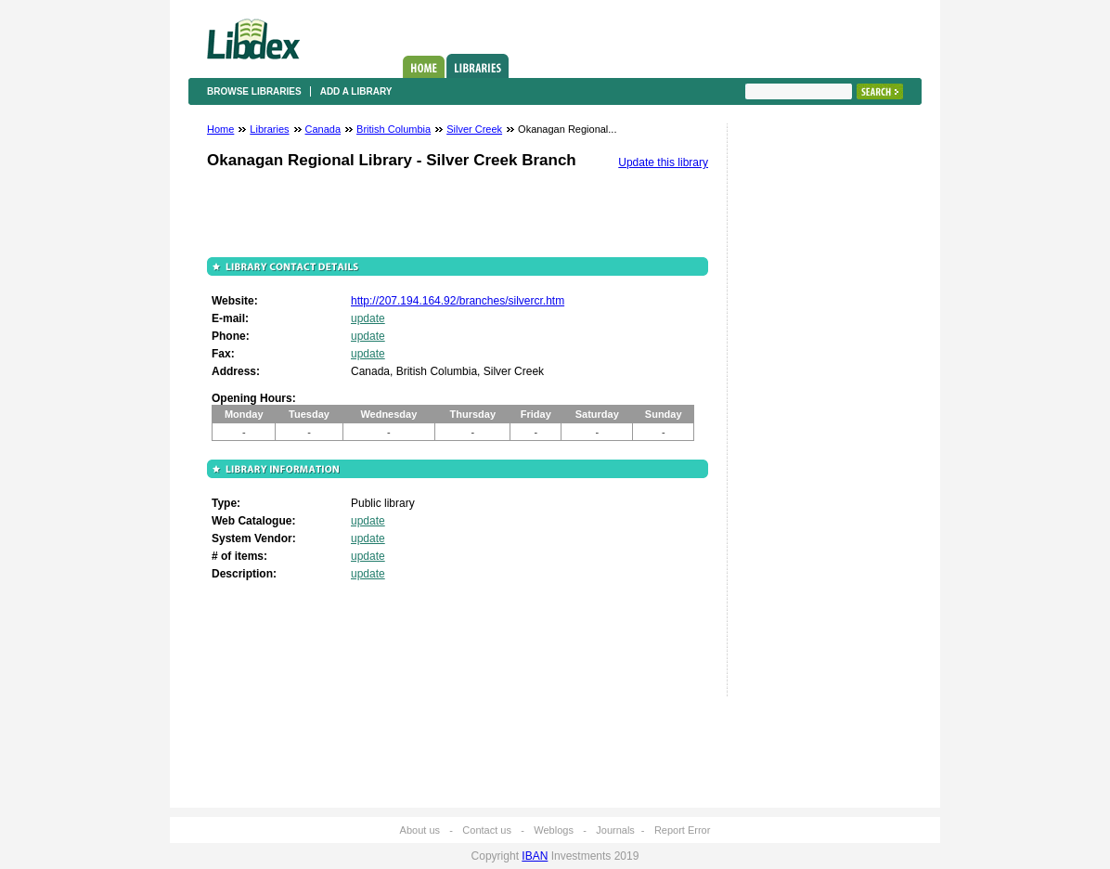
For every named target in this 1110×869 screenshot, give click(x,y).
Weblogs (554, 830)
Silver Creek (474, 129)
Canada (323, 129)
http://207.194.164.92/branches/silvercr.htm (457, 300)
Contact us (486, 830)
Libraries (477, 66)
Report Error (682, 830)
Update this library (663, 162)
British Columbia (393, 129)
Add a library (356, 91)
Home (424, 67)
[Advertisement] (801, 415)
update (368, 318)
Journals (615, 830)
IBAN (535, 856)
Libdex (253, 39)
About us (420, 830)
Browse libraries (254, 91)
